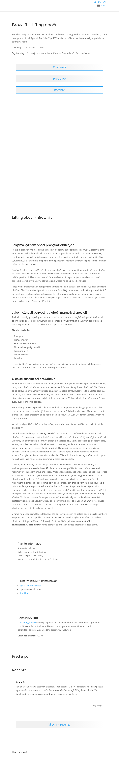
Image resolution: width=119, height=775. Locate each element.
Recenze (59, 90)
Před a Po (59, 78)
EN (104, 2)
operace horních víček (30, 585)
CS (95, 2)
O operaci (59, 67)
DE (99, 2)
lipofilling (24, 593)
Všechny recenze (59, 724)
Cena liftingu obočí (27, 622)
